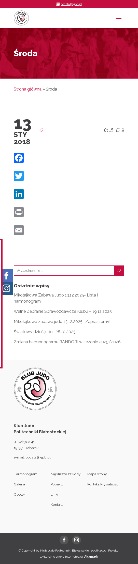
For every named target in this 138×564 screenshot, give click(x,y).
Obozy (19, 494)
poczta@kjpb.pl (38, 457)
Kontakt (57, 504)
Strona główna (28, 89)
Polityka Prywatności (103, 484)
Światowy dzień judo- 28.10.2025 (45, 331)
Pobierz (57, 484)
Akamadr (91, 556)
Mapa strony (97, 474)
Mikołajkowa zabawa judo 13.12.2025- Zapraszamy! (62, 321)
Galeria (19, 484)
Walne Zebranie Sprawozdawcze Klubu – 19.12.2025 (63, 311)
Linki (54, 494)
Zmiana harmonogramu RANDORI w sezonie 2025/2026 (67, 341)
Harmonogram (25, 474)
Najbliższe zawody (65, 474)
